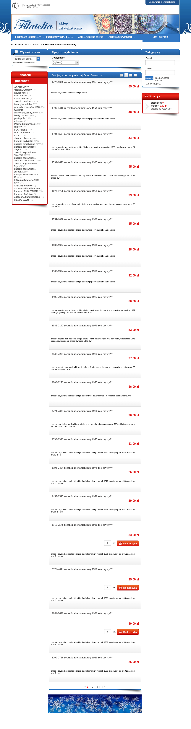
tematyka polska (23, 104)
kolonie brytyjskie (23, 141)
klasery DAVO (21, 200)
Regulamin (22, 723)
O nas (34, 723)
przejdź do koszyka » (161, 109)
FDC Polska (20, 129)
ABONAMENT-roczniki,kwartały (23, 88)
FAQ (118, 723)
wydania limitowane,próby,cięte (26, 111)
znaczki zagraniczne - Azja (25, 164)
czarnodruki (20, 95)
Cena (86, 75)
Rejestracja (169, 1)
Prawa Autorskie (105, 723)
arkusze (18, 121)
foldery (18, 127)
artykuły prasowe (23, 185)
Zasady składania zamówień (55, 723)
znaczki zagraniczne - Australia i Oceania (25, 159)
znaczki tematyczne (24, 144)
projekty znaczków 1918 (27, 107)
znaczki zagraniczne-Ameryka (25, 153)
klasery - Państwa (23, 194)
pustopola (19, 118)
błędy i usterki (21, 115)
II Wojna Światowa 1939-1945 (27, 181)
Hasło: (149, 68)
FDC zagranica (22, 132)
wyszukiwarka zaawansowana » (25, 63)
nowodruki (20, 93)
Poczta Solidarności (24, 124)
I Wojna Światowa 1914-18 (26, 175)
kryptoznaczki (21, 98)
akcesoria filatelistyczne (27, 188)
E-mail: (149, 58)
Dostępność (97, 75)
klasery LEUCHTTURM (26, 191)
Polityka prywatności (83, 723)
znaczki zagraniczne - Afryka (25, 148)
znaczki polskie (22, 101)
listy (16, 135)
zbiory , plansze (22, 138)
